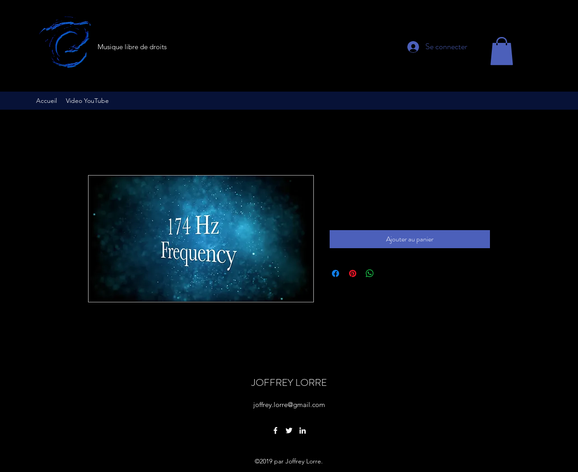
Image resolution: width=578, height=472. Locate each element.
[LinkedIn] (302, 430)
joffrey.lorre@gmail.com (289, 404)
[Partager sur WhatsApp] (369, 273)
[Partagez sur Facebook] (335, 273)
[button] (501, 51)
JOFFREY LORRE (289, 382)
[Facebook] (275, 430)
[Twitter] (289, 430)
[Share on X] (387, 273)
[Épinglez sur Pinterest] (352, 273)
